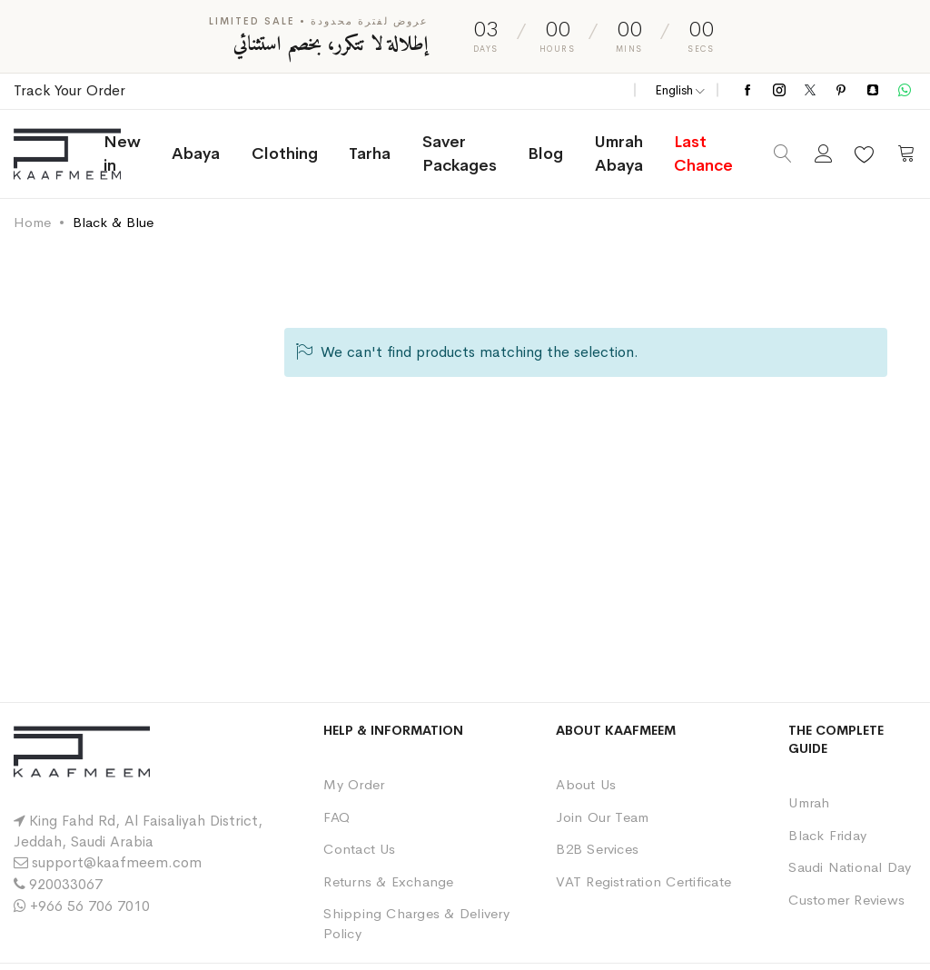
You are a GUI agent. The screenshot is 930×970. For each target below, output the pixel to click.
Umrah (808, 802)
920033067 (66, 884)
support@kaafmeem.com (117, 862)
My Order (353, 784)
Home (32, 222)
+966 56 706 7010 (90, 906)
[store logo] (83, 154)
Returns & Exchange (388, 881)
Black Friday (827, 835)
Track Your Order (69, 90)
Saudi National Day (849, 867)
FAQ (336, 817)
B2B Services (597, 848)
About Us (586, 784)
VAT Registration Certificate (643, 881)
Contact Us (359, 848)
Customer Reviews (846, 899)
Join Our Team (602, 817)
